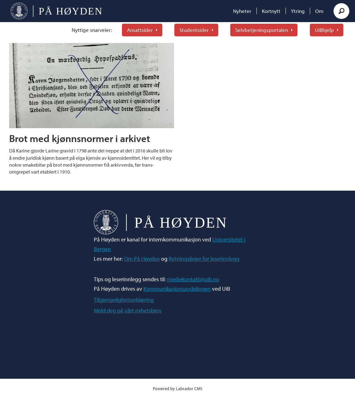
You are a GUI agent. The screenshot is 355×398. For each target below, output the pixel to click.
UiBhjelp (324, 30)
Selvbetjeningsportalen (261, 30)
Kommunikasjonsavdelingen (177, 288)
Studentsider (194, 30)
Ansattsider (140, 30)
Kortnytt (271, 11)
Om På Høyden (142, 258)
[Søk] (341, 11)
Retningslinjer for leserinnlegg (204, 258)
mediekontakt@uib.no (193, 279)
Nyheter (242, 11)
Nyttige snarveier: (92, 30)
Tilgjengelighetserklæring (124, 299)
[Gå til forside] (56, 11)
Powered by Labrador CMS (177, 388)
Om (319, 11)
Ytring (298, 11)
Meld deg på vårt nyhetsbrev (128, 310)
